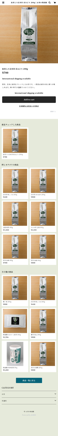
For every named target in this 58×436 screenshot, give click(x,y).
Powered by (29, 415)
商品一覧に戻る (29, 380)
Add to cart (29, 100)
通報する (53, 111)
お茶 (3, 394)
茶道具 (4, 401)
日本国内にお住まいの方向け (29, 106)
